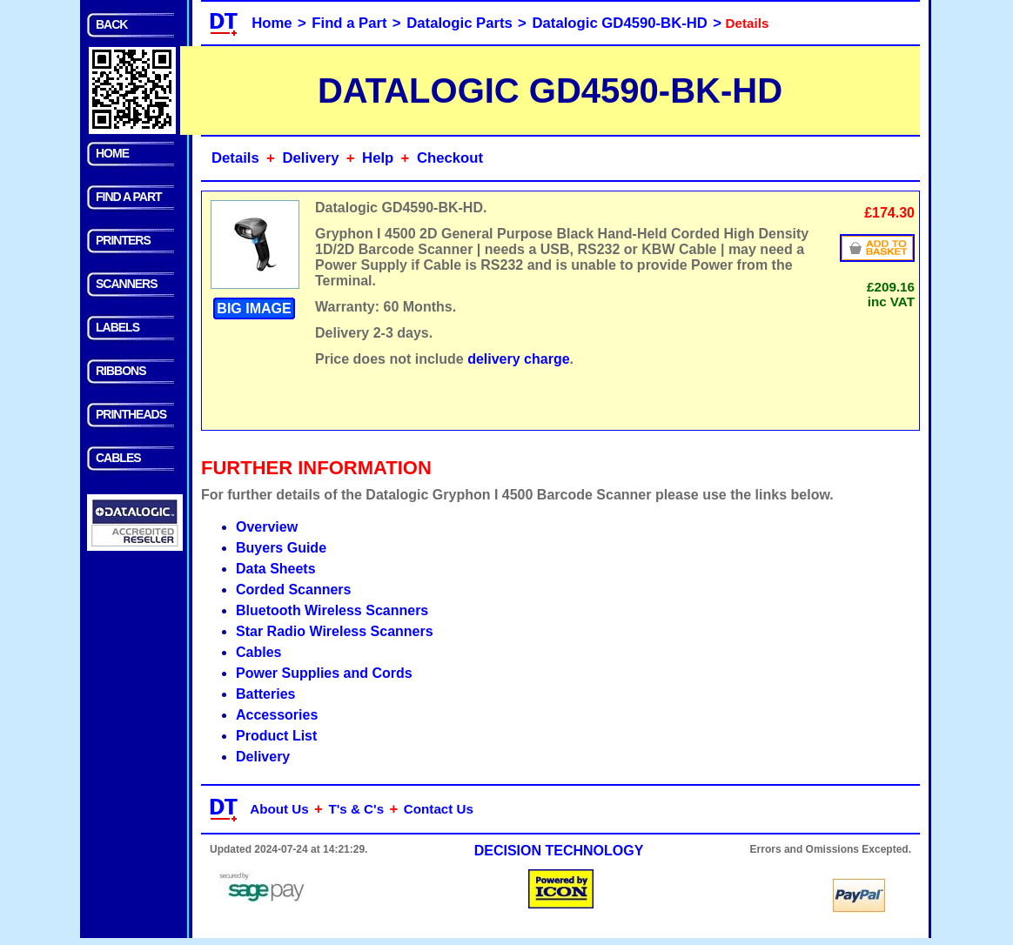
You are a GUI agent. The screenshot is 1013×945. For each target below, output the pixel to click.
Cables (258, 652)
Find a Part (349, 23)
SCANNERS (127, 284)
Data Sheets (276, 568)
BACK (111, 24)
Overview (267, 526)
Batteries (265, 694)
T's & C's (356, 808)
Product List (276, 735)
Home (272, 23)
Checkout (450, 158)
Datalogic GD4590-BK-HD (620, 23)
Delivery (310, 158)
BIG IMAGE (254, 308)
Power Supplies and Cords (324, 673)
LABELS (117, 327)
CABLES (118, 458)
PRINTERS (123, 240)
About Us (279, 808)
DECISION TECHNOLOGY (559, 850)
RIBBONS (121, 371)
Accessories (277, 714)
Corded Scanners (293, 589)
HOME (112, 153)
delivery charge (518, 359)
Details (235, 158)
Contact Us (438, 808)
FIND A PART (129, 197)
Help (377, 158)
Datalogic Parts (459, 23)
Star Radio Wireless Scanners (334, 631)
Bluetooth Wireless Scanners (332, 610)
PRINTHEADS (131, 414)
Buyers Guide (281, 547)
